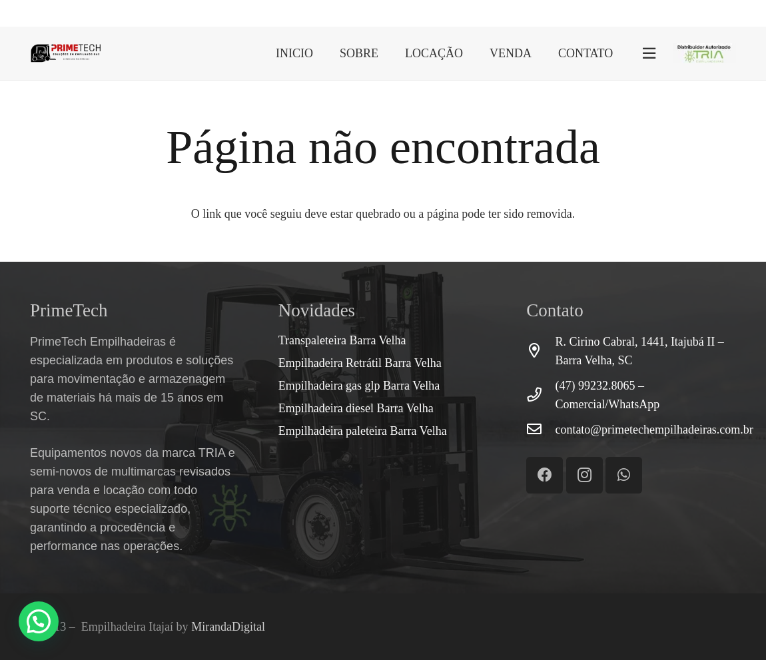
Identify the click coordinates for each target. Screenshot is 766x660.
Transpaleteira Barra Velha (342, 340)
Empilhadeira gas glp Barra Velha (359, 385)
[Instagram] (730, 13)
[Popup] (649, 54)
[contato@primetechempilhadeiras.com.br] (540, 429)
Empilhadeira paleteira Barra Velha (362, 431)
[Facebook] (684, 13)
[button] (39, 621)
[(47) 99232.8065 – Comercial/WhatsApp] (540, 395)
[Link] (66, 53)
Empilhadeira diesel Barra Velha (356, 408)
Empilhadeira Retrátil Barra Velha (360, 363)
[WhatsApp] (707, 13)
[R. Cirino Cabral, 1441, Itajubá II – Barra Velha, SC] (540, 351)
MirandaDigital (228, 626)
